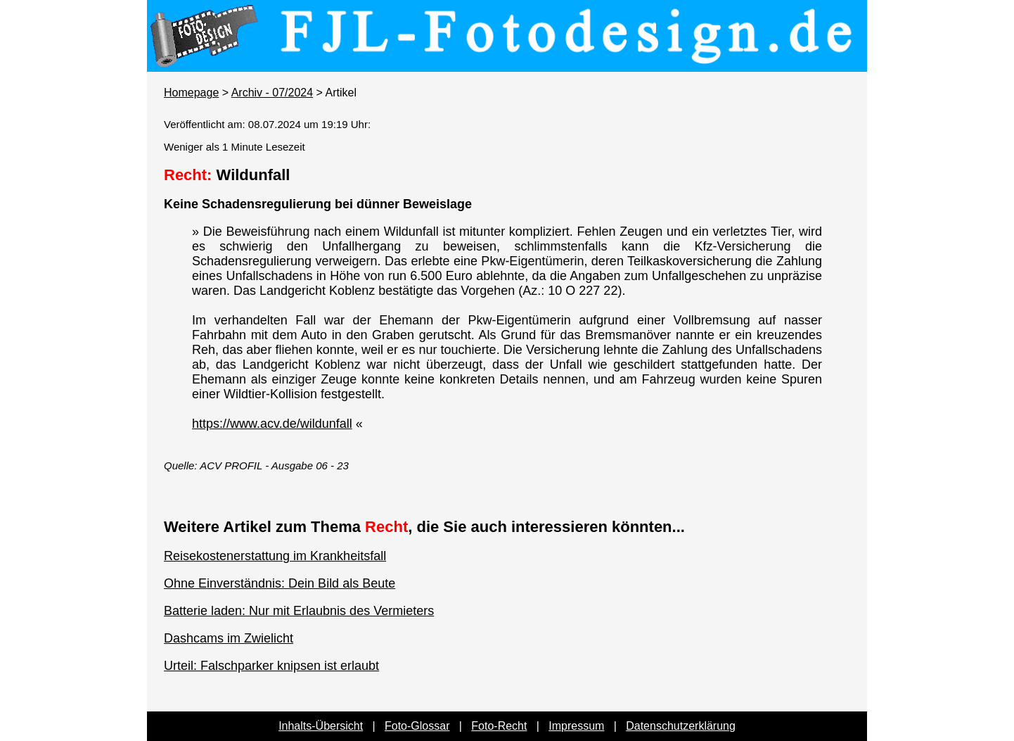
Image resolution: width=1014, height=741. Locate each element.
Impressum (576, 726)
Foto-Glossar (417, 726)
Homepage (191, 93)
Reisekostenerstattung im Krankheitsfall (275, 556)
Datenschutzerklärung (681, 726)
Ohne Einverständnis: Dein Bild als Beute (279, 583)
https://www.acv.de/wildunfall (272, 424)
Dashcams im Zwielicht (228, 638)
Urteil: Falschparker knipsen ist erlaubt (271, 666)
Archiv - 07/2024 (272, 93)
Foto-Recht (499, 726)
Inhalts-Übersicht (320, 726)
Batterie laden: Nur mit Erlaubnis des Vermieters (299, 611)
